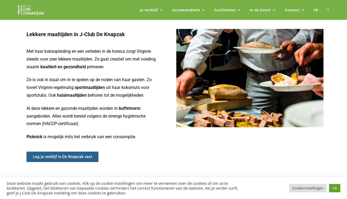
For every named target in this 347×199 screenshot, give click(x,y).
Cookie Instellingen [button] (307, 188)
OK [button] (334, 188)
